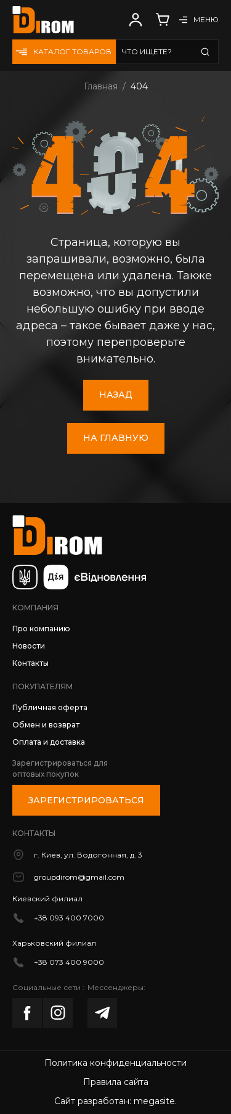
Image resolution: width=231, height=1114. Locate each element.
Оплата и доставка (48, 742)
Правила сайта (115, 1081)
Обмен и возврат (45, 724)
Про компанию (41, 628)
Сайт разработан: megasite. (115, 1101)
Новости (28, 645)
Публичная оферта (49, 707)
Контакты (30, 663)
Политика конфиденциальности (115, 1062)
